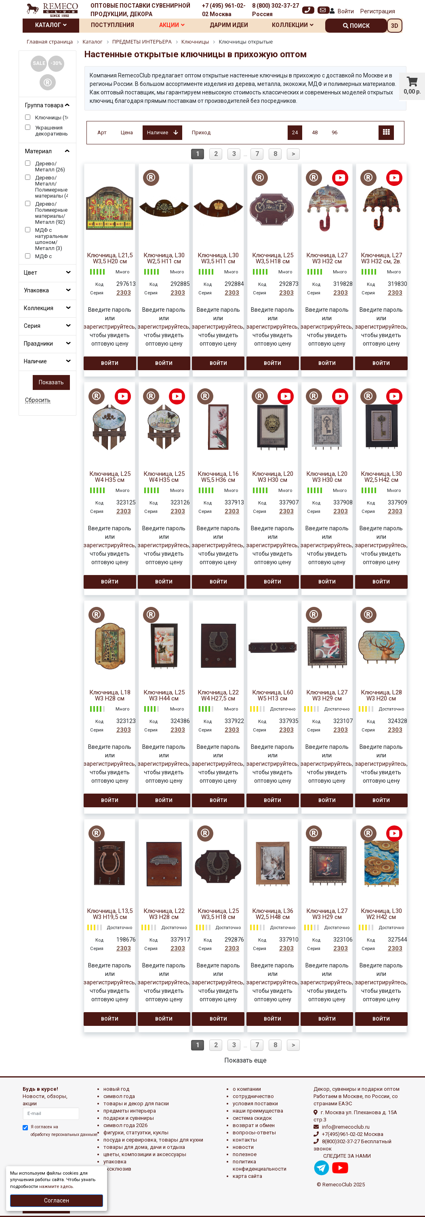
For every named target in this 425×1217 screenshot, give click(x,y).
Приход (201, 132)
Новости (243, 1147)
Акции (172, 25)
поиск (356, 26)
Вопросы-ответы (254, 1132)
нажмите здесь (56, 1186)
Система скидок (252, 1118)
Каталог (51, 25)
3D (394, 26)
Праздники (38, 343)
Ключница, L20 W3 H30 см (272, 477)
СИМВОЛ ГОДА (119, 1096)
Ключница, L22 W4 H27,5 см (218, 696)
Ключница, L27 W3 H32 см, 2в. (381, 258)
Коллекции (292, 25)
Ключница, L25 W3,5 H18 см (272, 258)
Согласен (56, 1200)
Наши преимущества (258, 1111)
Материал (38, 151)
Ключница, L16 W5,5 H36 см (218, 477)
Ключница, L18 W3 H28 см (109, 696)
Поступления (112, 25)
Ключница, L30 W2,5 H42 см (381, 477)
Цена (127, 132)
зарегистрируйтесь (109, 326)
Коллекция (38, 308)
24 (295, 132)
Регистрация (377, 11)
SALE (39, 63)
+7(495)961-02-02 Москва (352, 1134)
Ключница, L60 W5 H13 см (272, 696)
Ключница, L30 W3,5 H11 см (218, 258)
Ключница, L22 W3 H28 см (164, 914)
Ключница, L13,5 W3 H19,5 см (110, 914)
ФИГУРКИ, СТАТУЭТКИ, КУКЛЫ (135, 1132)
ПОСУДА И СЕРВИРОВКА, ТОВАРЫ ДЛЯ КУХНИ (153, 1140)
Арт (102, 132)
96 (334, 132)
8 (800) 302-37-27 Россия (275, 9)
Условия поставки (255, 1103)
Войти (346, 11)
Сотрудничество (253, 1096)
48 (315, 132)
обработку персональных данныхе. (65, 1134)
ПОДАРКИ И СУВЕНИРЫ (128, 1118)
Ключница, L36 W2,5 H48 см (272, 914)
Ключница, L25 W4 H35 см (109, 477)
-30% (56, 63)
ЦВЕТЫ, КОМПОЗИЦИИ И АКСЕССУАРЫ (144, 1154)
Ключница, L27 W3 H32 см (326, 258)
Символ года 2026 (125, 1125)
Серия (32, 326)
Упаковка (36, 290)
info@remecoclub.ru (346, 1127)
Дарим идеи (229, 25)
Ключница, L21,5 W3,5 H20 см (110, 258)
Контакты (245, 1140)
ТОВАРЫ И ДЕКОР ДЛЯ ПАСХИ (136, 1103)
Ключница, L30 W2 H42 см (381, 914)
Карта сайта (247, 1176)
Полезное (245, 1154)
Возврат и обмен (254, 1125)
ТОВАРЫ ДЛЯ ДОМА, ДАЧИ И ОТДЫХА (144, 1147)
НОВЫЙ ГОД (116, 1089)
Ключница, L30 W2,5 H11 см (164, 258)
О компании (247, 1089)
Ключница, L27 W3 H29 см (326, 696)
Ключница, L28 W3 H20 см (381, 696)
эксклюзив (117, 1169)
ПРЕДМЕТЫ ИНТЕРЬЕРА (129, 1111)
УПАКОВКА (114, 1162)
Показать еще (245, 1060)
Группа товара (44, 105)
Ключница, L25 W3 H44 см (164, 696)
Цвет (30, 272)
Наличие (35, 361)
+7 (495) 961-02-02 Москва (224, 9)
